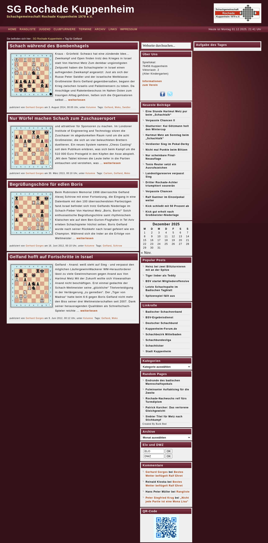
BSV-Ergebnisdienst (159, 317)
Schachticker (155, 345)
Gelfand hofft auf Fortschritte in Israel (51, 256)
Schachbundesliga (158, 340)
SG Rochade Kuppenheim (70, 9)
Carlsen (108, 173)
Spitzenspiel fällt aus (160, 295)
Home (12, 29)
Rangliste (28, 29)
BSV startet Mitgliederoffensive (167, 281)
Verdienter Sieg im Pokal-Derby (167, 144)
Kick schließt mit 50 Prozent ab (167, 206)
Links (113, 29)
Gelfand (108, 107)
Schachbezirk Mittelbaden (163, 334)
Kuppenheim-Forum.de (161, 328)
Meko (118, 107)
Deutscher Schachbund (162, 323)
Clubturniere (65, 29)
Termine (85, 29)
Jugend (44, 29)
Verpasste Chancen (159, 191)
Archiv (100, 29)
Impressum (128, 29)
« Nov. (146, 252)
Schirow (117, 246)
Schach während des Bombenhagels (49, 46)
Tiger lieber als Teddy (161, 275)
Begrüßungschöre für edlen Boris (46, 184)
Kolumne (91, 107)
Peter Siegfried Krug (160, 497)
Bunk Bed (161, 424)
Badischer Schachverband (164, 311)
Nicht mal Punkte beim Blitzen (166, 149)
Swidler (126, 107)
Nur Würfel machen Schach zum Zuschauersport (62, 118)
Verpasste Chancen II (160, 120)
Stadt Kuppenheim (158, 351)
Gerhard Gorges (35, 107)
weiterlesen (76, 99)
